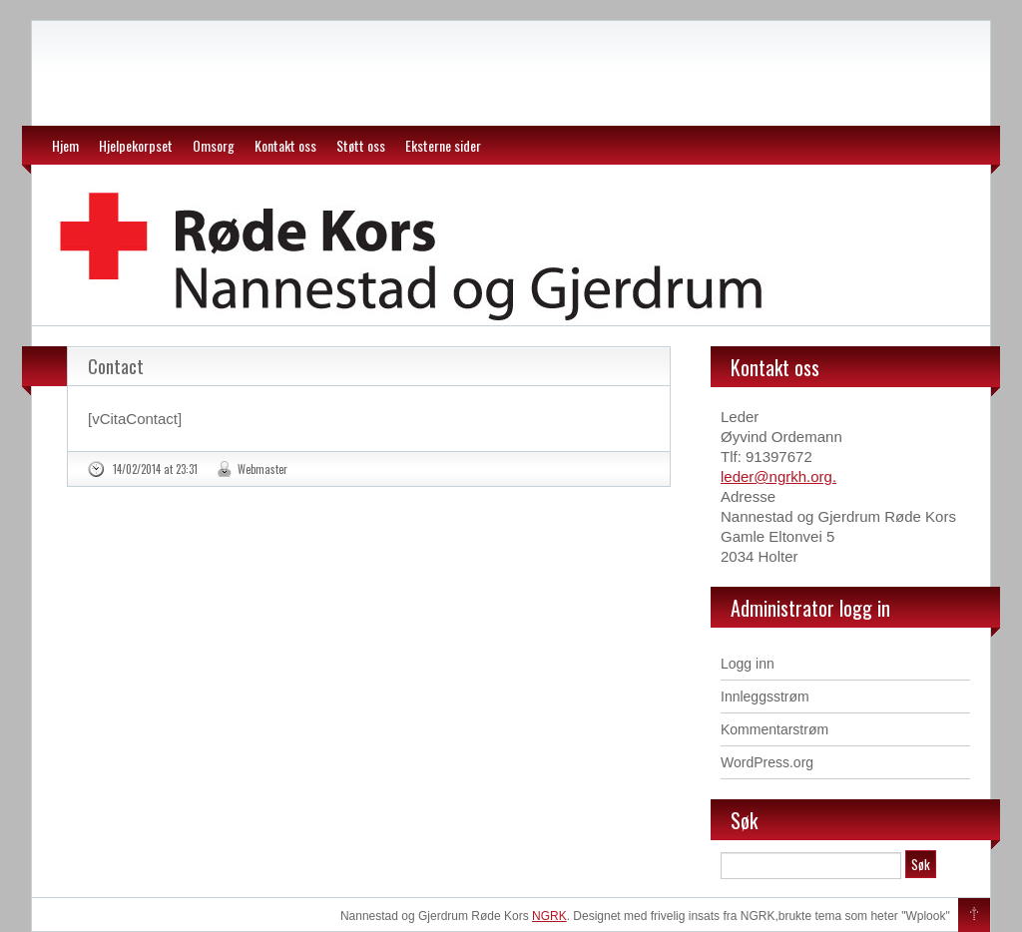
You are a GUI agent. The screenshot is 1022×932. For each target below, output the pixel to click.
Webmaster (262, 469)
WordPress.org (767, 762)
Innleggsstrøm (765, 696)
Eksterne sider (443, 145)
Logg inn (747, 664)
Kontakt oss (285, 145)
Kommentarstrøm (774, 729)
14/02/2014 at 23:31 (155, 469)
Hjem (65, 145)
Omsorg (214, 145)
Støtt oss (360, 145)
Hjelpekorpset (136, 145)
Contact (116, 366)
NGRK (549, 916)
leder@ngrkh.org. (778, 476)
